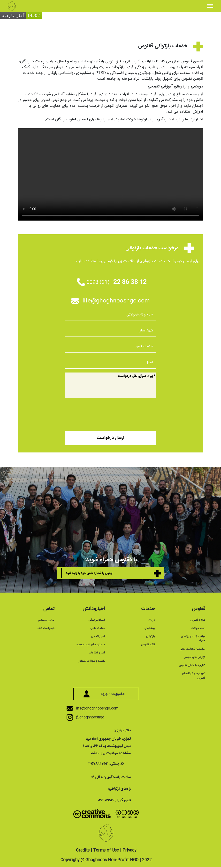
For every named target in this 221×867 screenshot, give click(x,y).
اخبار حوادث (198, 628)
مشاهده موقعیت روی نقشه (111, 753)
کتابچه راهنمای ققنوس (192, 665)
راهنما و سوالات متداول (91, 661)
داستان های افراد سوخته (90, 644)
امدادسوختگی (96, 619)
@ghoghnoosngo (88, 717)
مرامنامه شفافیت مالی (192, 648)
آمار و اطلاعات (97, 652)
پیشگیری (150, 628)
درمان (151, 619)
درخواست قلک (46, 628)
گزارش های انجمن (194, 657)
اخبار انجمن (98, 636)
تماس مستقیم (46, 619)
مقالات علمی (97, 628)
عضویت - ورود (106, 694)
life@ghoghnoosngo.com (110, 301)
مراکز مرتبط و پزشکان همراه (193, 638)
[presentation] (119, 413)
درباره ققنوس (197, 619)
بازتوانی (150, 636)
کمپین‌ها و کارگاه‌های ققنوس (193, 675)
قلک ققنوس (148, 644)
